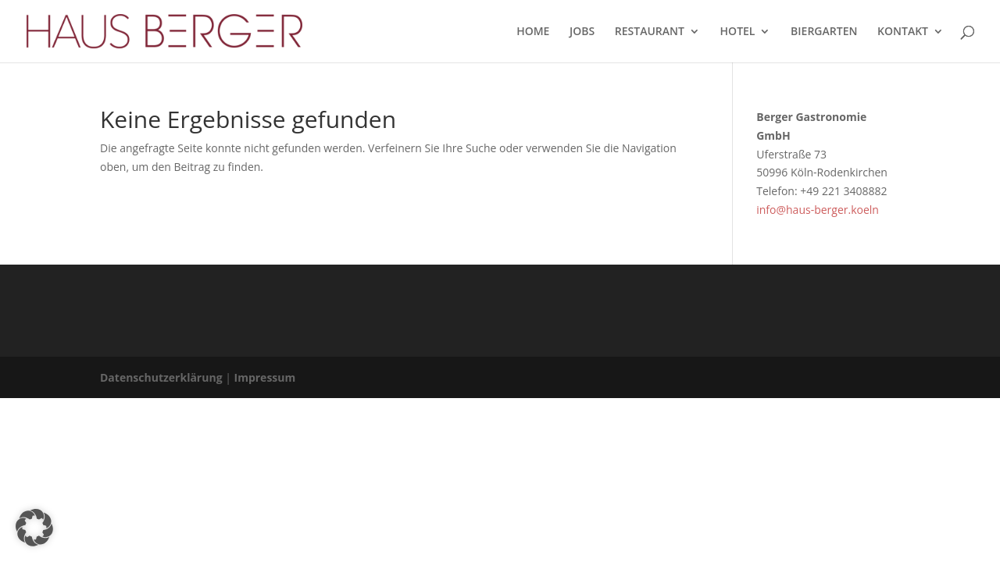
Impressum (265, 377)
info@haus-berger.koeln (817, 209)
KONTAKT (902, 32)
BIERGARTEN (824, 32)
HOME (532, 32)
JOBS (582, 32)
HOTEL (737, 32)
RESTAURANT (649, 32)
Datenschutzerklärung (161, 377)
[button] (34, 527)
